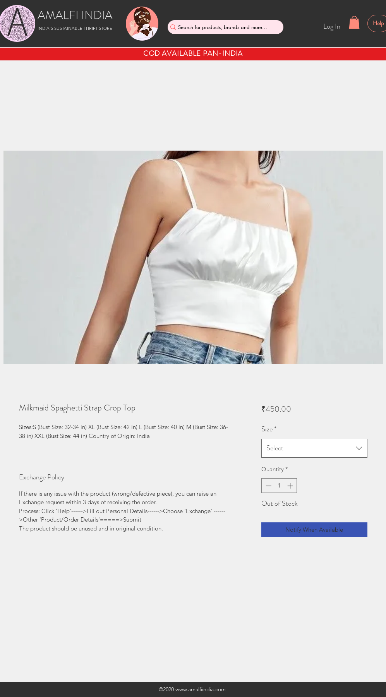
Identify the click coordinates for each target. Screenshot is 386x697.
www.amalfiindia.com (200, 689)
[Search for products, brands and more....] (222, 27)
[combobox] (314, 448)
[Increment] (291, 486)
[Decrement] (267, 486)
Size (268, 429)
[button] (354, 22)
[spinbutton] (279, 486)
